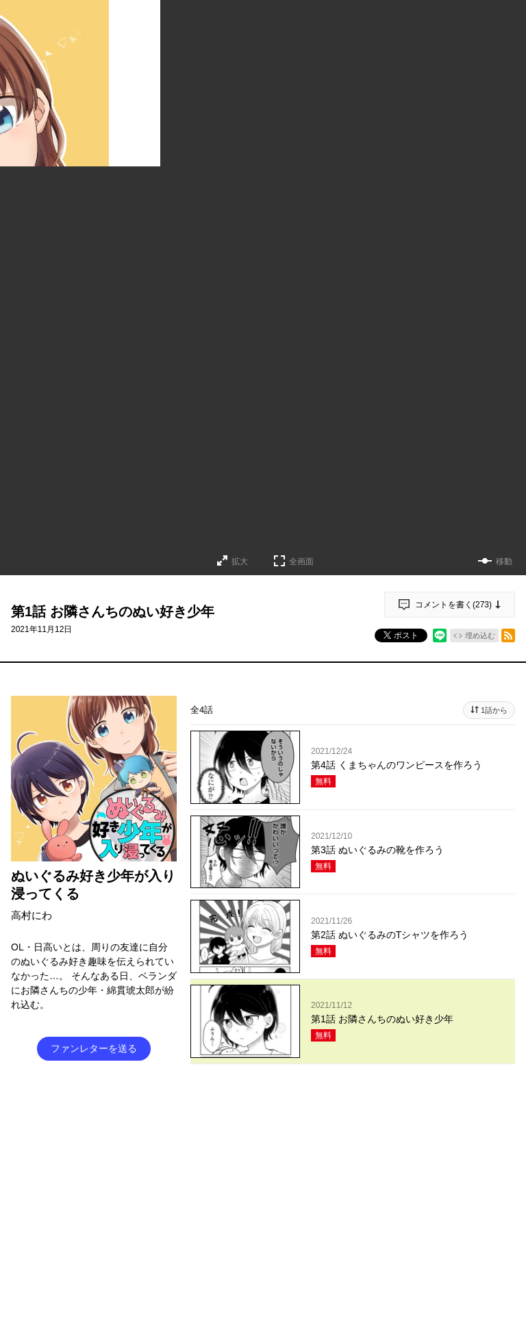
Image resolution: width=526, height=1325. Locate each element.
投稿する (353, 1246)
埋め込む (480, 635)
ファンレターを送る (94, 1048)
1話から (494, 710)
